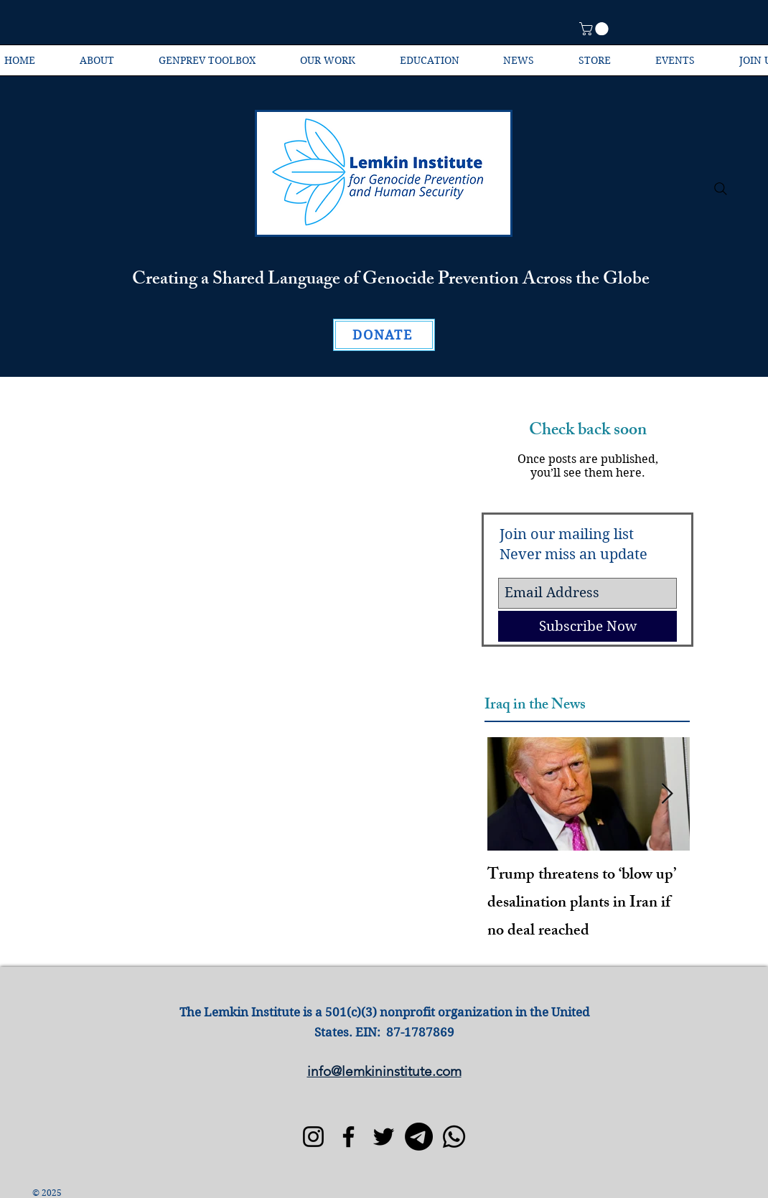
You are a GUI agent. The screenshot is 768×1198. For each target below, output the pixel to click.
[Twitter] (384, 1137)
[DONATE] (384, 335)
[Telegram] (419, 1137)
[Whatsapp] (454, 1137)
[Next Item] (666, 794)
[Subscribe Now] (587, 626)
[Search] (721, 189)
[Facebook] (348, 1137)
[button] (595, 28)
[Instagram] (313, 1137)
